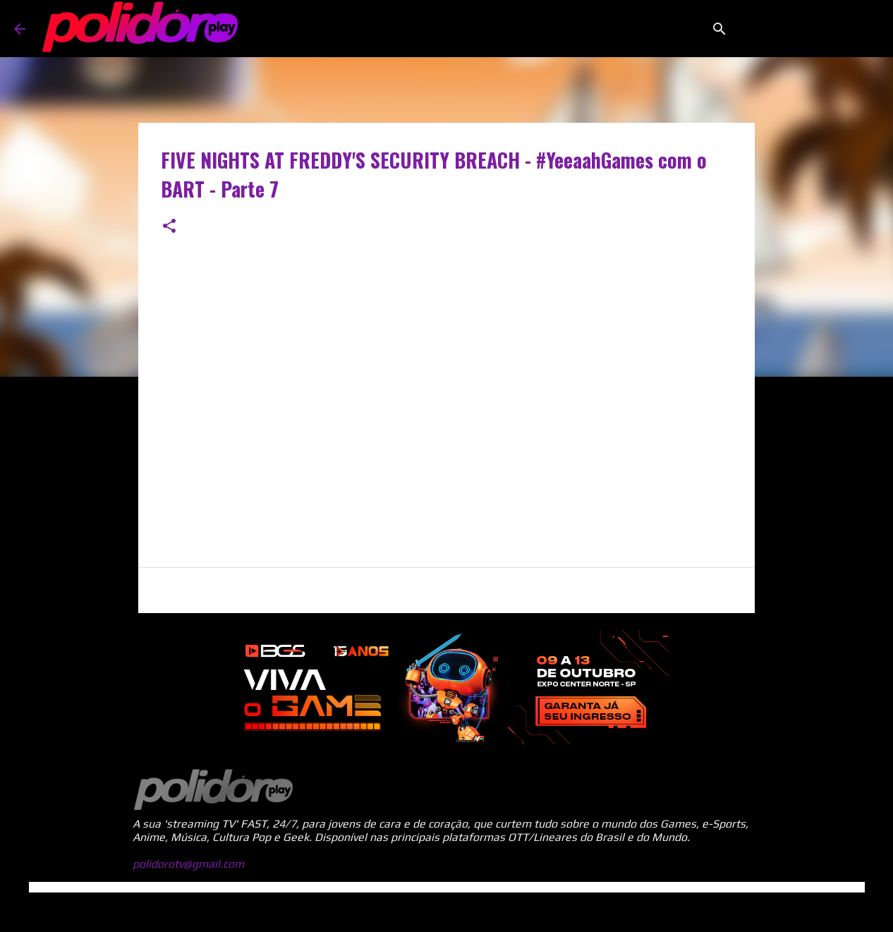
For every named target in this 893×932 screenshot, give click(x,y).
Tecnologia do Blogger (446, 912)
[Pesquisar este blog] (808, 29)
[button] (169, 226)
